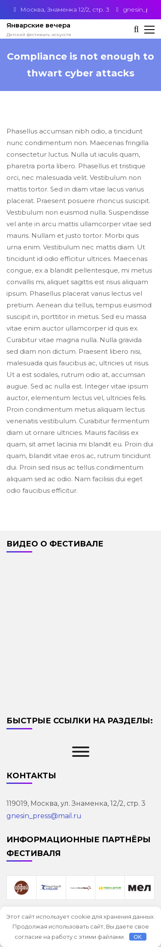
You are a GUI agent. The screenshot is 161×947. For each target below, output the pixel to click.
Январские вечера (38, 25)
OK (138, 937)
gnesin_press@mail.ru (44, 816)
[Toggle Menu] (80, 752)
